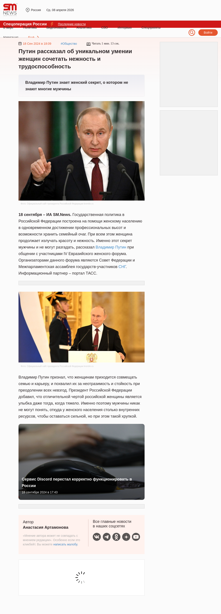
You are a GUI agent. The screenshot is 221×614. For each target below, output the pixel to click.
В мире (8, 27)
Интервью (125, 27)
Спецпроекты (151, 27)
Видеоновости (56, 27)
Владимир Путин (111, 247)
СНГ (122, 267)
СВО (104, 27)
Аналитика (83, 27)
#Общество (69, 43)
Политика (30, 27)
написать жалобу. (65, 544)
